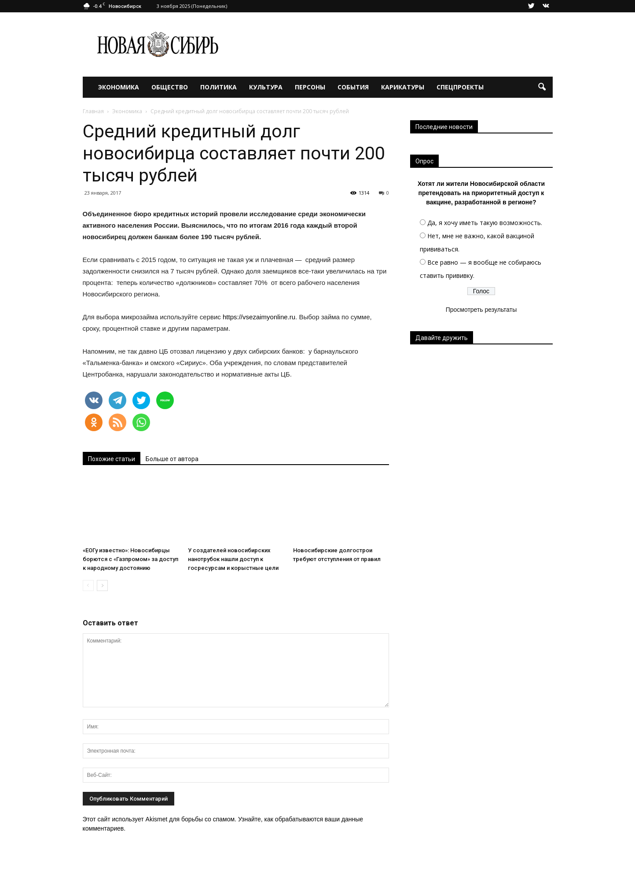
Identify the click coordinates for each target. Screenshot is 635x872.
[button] (542, 87)
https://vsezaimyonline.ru (259, 317)
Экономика (118, 87)
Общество (169, 87)
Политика (218, 87)
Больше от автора (172, 458)
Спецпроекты (460, 87)
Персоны (310, 87)
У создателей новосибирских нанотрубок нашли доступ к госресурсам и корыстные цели (233, 559)
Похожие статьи (111, 458)
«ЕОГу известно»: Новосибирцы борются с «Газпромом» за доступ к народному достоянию (130, 559)
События (353, 87)
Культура (266, 87)
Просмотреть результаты (481, 309)
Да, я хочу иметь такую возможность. (484, 222)
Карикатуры (402, 87)
